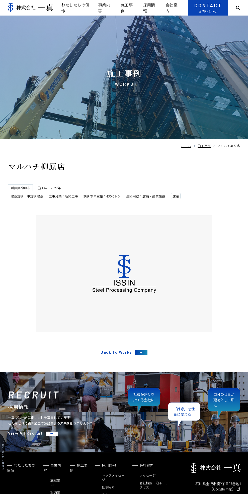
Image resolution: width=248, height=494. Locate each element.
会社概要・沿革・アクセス (154, 485)
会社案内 (146, 465)
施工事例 (79, 468)
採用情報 (109, 465)
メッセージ (147, 475)
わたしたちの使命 (21, 468)
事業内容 (52, 468)
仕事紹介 (108, 487)
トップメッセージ (113, 477)
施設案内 (55, 482)
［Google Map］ (223, 488)
